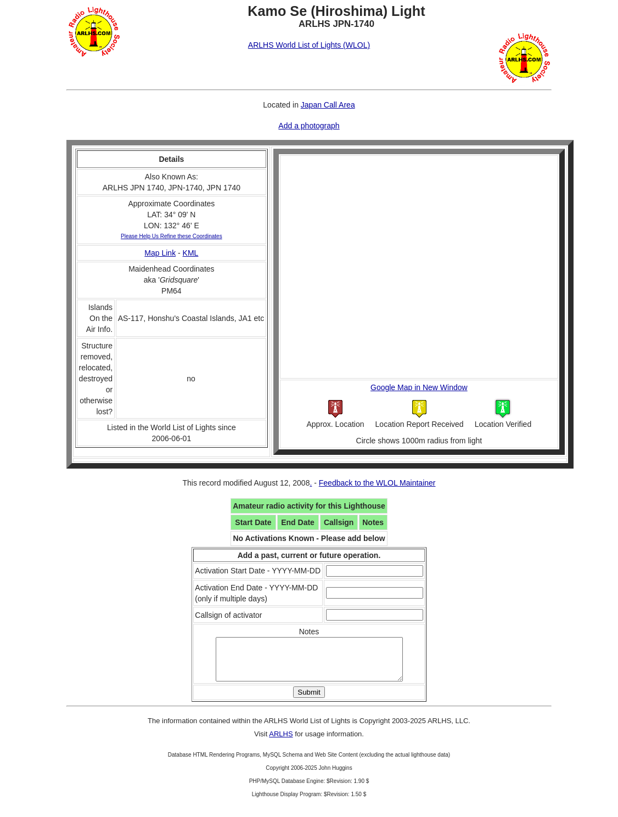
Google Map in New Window (419, 387)
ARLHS (281, 742)
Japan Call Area (328, 104)
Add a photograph (308, 125)
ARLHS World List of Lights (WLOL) (309, 45)
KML (191, 253)
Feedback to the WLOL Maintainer (377, 482)
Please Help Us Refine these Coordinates (171, 236)
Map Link (160, 253)
